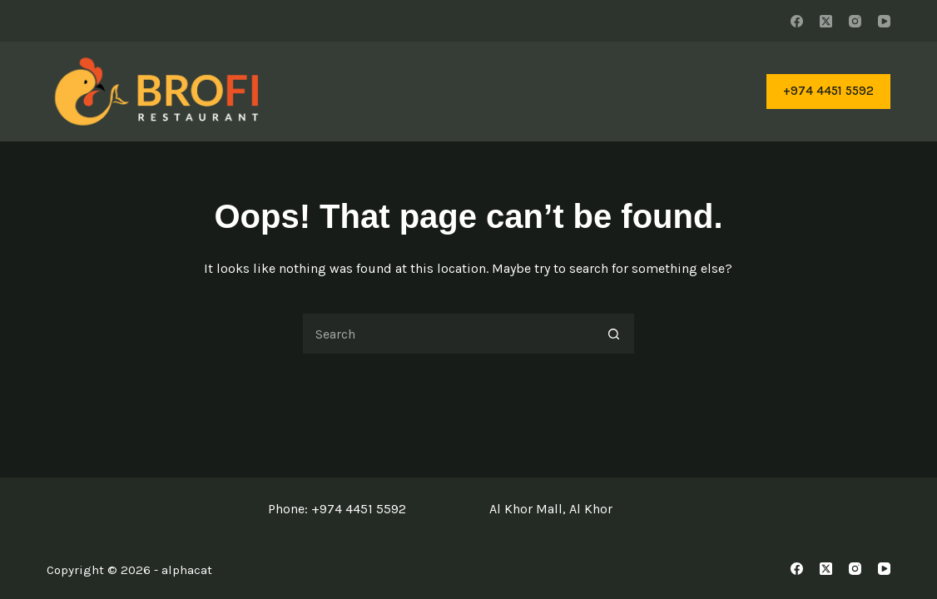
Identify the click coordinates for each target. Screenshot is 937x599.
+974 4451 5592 (828, 90)
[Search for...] (447, 333)
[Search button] (614, 333)
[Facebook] (797, 21)
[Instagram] (855, 21)
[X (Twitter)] (826, 21)
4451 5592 (375, 509)
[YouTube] (884, 21)
